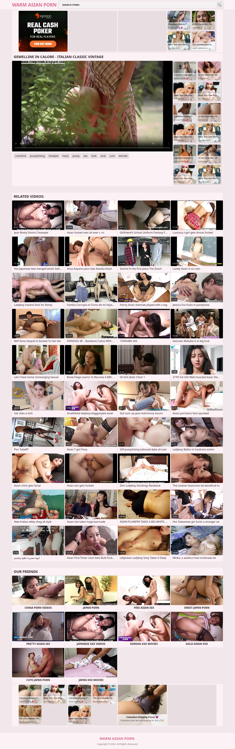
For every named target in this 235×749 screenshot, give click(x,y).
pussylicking (37, 156)
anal (103, 156)
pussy (75, 156)
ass (85, 156)
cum (112, 156)
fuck (94, 156)
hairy (66, 156)
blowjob (54, 156)
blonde (123, 156)
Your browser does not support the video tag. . (92, 106)
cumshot (20, 156)
